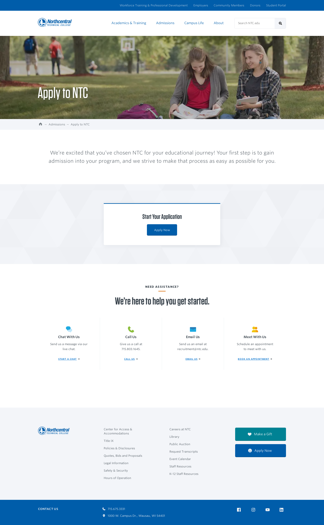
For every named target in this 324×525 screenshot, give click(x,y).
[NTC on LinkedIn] (283, 510)
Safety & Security (116, 470)
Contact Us (48, 509)
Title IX (109, 440)
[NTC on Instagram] (254, 509)
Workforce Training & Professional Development (154, 5)
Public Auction (179, 444)
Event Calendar (180, 459)
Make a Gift (260, 434)
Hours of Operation (117, 478)
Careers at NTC (180, 429)
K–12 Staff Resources (183, 473)
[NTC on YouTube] (268, 509)
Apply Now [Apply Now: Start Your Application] (162, 230)
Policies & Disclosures (119, 448)
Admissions (165, 23)
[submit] (280, 23)
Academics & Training (128, 23)
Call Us (131, 359)
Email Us (193, 359)
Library (174, 436)
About (219, 23)
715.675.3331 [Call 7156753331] (113, 509)
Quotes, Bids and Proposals (123, 455)
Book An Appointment (255, 359)
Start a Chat (69, 359)
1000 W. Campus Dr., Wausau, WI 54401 (133, 515)
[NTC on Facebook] (239, 509)
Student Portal (276, 5)
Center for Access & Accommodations (118, 431)
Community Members (229, 5)
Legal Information (116, 463)
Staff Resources (180, 466)
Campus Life (194, 23)
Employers (200, 5)
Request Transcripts (183, 451)
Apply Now (260, 451)
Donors (255, 5)
